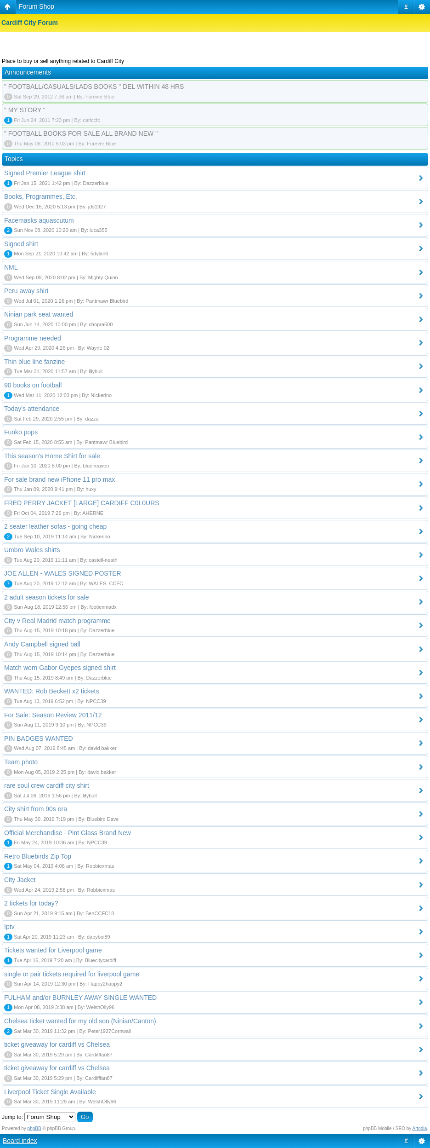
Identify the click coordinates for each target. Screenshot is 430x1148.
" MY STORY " (24, 110)
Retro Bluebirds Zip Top (37, 856)
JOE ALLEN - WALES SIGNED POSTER (62, 573)
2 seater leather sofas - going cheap (55, 526)
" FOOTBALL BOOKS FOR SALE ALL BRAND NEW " (81, 133)
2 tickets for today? (31, 903)
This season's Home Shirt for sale (52, 456)
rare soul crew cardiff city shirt (46, 785)
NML (11, 267)
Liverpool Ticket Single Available (50, 1092)
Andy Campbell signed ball (42, 644)
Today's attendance (31, 408)
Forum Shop (36, 6)
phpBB (34, 1128)
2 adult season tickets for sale (46, 597)
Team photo (21, 762)
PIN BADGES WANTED (38, 738)
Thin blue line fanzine (34, 361)
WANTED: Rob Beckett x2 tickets (51, 691)
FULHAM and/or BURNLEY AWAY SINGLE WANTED (80, 997)
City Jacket (19, 879)
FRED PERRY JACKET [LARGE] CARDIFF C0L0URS (81, 503)
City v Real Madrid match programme (57, 620)
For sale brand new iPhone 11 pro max (59, 479)
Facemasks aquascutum (39, 220)
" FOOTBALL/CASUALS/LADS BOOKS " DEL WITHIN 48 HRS (94, 86)
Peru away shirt (26, 290)
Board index (20, 1140)
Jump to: (12, 1117)
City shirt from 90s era (35, 809)
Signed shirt (21, 244)
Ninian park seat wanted (38, 314)
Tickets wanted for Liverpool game (53, 950)
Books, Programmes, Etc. (40, 196)
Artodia (420, 1128)
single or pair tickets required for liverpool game (71, 974)
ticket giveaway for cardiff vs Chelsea (57, 1044)
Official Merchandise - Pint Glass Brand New (67, 832)
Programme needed (32, 338)
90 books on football (33, 385)
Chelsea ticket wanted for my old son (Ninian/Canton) (80, 1021)
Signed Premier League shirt (44, 173)
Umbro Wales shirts (32, 550)
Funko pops (21, 432)
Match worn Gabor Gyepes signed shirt (60, 667)
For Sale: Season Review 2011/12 (53, 715)
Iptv (9, 926)
